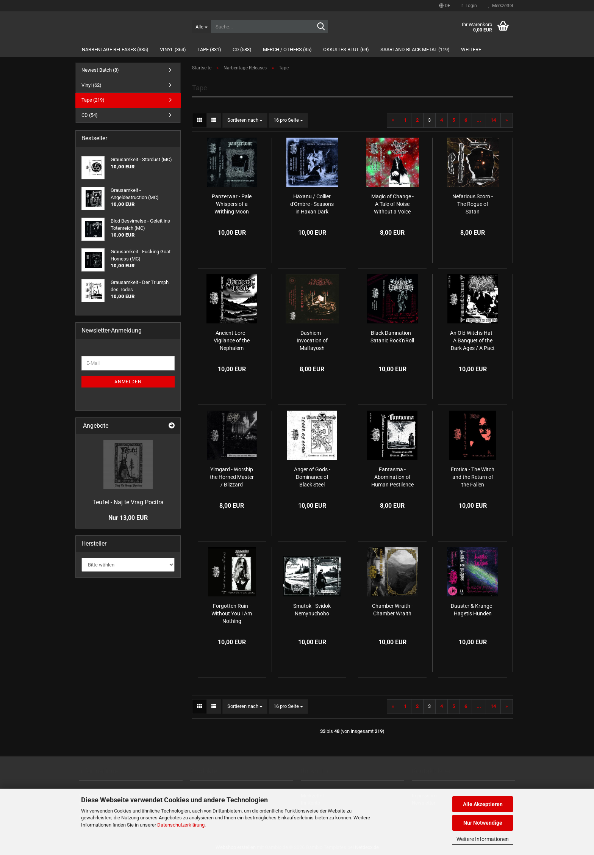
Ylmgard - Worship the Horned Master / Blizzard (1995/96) (232, 477)
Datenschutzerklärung (181, 825)
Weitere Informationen (482, 839)
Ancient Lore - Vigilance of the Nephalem (232, 340)
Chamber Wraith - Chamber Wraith (392, 610)
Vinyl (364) (173, 49)
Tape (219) (93, 100)
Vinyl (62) (91, 85)
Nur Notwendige (482, 823)
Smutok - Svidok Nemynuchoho (312, 610)
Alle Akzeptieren (483, 804)
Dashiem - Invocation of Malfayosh (312, 340)
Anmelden (128, 381)
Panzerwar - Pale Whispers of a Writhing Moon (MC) (232, 204)
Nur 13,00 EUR (128, 517)
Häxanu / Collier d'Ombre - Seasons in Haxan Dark (312, 204)
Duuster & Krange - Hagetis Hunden (473, 610)
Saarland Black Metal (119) (415, 49)
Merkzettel (500, 5)
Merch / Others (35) (287, 49)
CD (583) (242, 49)
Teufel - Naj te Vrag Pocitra (128, 502)
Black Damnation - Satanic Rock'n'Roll (392, 337)
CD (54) (89, 115)
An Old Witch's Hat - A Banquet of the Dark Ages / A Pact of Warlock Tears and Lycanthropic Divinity (472, 341)
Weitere (471, 49)
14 (493, 120)
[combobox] (244, 120)
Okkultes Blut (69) (346, 49)
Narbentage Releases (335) (115, 49)
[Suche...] (201, 26)
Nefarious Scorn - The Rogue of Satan (472, 204)
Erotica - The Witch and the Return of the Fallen (472, 477)
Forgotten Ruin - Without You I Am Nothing (231, 613)
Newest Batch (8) (100, 70)
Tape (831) (209, 49)
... (479, 120)
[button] (444, 5)
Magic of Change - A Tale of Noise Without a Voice (392, 204)
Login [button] (469, 5)
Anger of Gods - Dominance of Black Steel (312, 477)
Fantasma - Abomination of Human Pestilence (392, 477)
